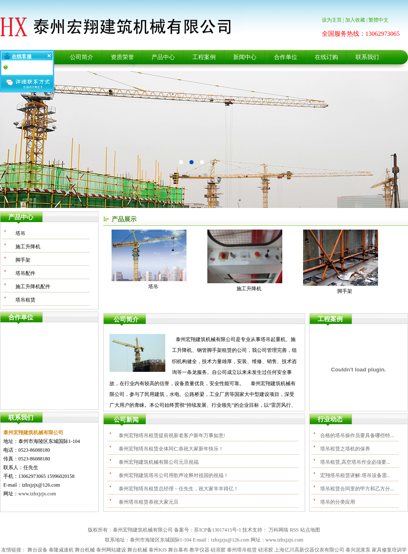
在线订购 (326, 57)
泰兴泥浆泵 (358, 550)
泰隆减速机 (61, 550)
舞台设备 (37, 550)
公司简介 (81, 57)
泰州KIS (158, 550)
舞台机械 (85, 550)
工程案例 (204, 57)
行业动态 (330, 419)
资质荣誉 (122, 57)
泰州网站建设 (111, 550)
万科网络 (278, 530)
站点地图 (310, 530)
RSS (294, 530)
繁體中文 (378, 20)
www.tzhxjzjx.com (37, 494)
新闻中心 (244, 57)
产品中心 (163, 57)
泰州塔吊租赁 (242, 550)
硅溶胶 (218, 550)
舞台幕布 (178, 550)
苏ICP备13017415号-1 (217, 530)
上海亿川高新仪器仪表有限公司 (309, 550)
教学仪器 (199, 550)
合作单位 (285, 57)
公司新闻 (126, 419)
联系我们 (367, 57)
